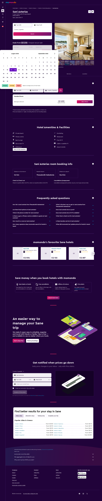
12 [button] (37, 47)
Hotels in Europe (23, 8)
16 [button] (25, 51)
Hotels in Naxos (58, 430)
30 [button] (25, 59)
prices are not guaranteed (47, 449)
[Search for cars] (3, 14)
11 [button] (33, 47)
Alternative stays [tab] (30, 415)
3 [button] (29, 43)
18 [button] (33, 51)
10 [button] (29, 47)
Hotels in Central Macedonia (45, 8)
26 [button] (37, 55)
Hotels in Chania (58, 426)
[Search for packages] (3, 17)
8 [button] (48, 43)
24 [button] (29, 55)
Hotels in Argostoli (20, 435)
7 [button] (44, 43)
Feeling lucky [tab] (41, 415)
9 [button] (25, 47)
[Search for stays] (3, 10)
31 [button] (29, 59)
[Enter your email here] (34, 384)
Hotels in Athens (19, 423)
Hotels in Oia (18, 432)
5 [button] (76, 40)
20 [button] (41, 51)
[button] (2, 2)
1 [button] (48, 40)
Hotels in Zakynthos (59, 428)
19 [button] (37, 51)
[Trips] (3, 21)
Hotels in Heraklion (20, 430)
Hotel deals (15, 8)
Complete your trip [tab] (54, 415)
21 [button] (44, 51)
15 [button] (48, 47)
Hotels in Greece (33, 8)
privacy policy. (41, 395)
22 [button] (48, 51)
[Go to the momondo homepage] (11, 2)
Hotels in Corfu (19, 428)
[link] (54, 297)
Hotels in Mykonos (59, 423)
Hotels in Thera (19, 426)
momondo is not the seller (54, 454)
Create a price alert (80, 289)
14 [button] (44, 47)
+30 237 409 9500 (18, 19)
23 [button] (25, 55)
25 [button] (33, 55)
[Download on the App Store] (82, 477)
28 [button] (44, 55)
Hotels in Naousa (58, 435)
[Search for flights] (3, 7)
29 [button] (48, 55)
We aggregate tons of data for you (54, 457)
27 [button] (40, 55)
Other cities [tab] (19, 415)
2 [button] (25, 43)
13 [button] (40, 47)
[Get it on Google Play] (82, 473)
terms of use (33, 395)
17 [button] (29, 51)
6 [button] (40, 43)
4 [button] (72, 40)
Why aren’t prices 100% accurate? (54, 460)
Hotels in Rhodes (58, 432)
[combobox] (34, 375)
